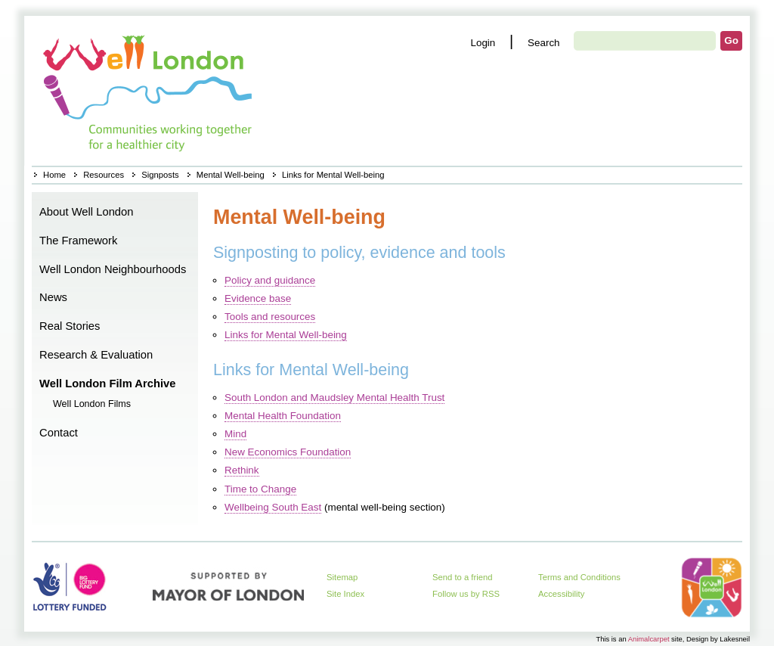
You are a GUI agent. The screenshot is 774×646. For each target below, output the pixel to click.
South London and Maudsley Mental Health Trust (334, 397)
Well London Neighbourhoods (112, 269)
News (53, 297)
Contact (58, 433)
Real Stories (69, 326)
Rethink (241, 470)
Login (482, 42)
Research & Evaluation (96, 355)
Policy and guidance (269, 280)
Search (544, 42)
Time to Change (260, 489)
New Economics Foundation (287, 452)
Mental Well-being (231, 174)
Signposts (159, 174)
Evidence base (257, 298)
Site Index (345, 593)
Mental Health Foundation (282, 415)
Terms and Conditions (579, 577)
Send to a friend (462, 577)
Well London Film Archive (107, 383)
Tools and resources (269, 316)
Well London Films (92, 404)
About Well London (86, 212)
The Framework (78, 240)
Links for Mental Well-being (285, 334)
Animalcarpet (649, 639)
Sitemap (342, 577)
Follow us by (466, 593)
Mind (235, 433)
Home (149, 91)
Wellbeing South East (272, 507)
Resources (103, 174)
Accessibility (561, 593)
